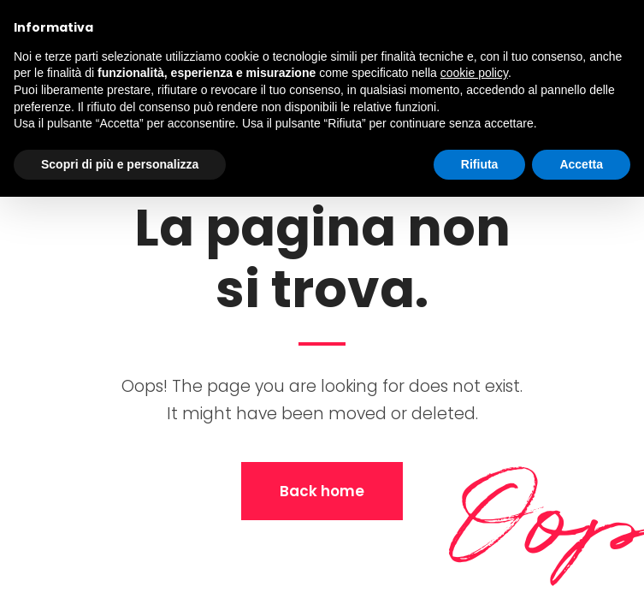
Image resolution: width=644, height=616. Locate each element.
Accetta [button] (581, 164)
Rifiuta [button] (480, 164)
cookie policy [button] (474, 73)
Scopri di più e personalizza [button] (119, 164)
